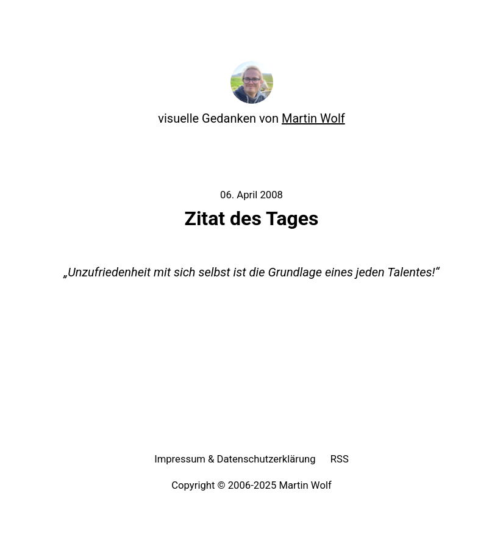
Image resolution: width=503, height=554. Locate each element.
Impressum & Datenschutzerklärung (235, 459)
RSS (339, 459)
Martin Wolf (313, 118)
